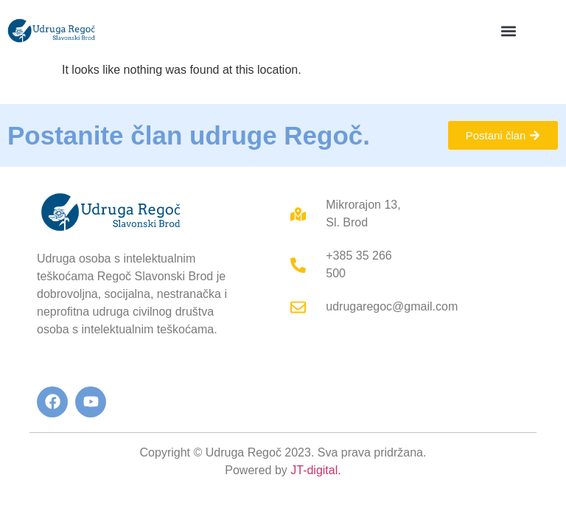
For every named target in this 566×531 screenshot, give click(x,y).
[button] (508, 30)
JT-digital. (315, 470)
